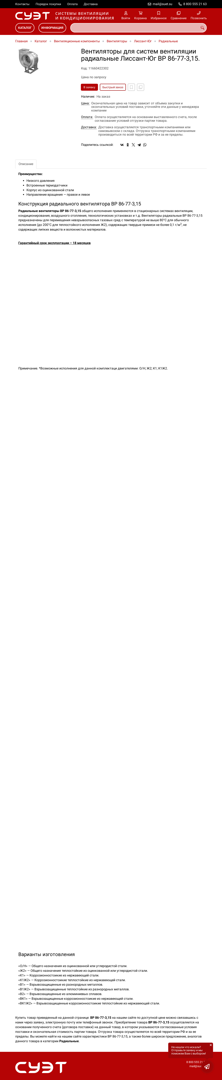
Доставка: (89, 127)
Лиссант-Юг (143, 41)
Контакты (22, 4)
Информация (52, 28)
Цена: (85, 103)
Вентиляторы (117, 41)
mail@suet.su (162, 4)
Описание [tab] (26, 164)
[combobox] (138, 27)
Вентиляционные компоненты (77, 41)
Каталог (25, 28)
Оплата (72, 4)
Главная (21, 41)
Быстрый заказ (112, 87)
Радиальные (168, 41)
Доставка (91, 4)
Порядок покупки (48, 4)
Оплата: (87, 117)
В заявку (89, 87)
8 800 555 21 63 (195, 4)
